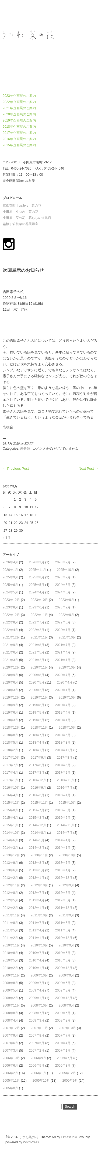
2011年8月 (10, 923)
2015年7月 (36, 810)
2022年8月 (10, 622)
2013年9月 (10, 863)
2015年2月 (63, 818)
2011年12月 (63, 908)
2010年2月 (10, 968)
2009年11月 (11, 975)
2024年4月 (36, 592)
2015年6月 (63, 810)
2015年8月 (10, 810)
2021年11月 (39, 637)
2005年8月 (10, 1088)
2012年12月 (63, 878)
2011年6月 (63, 923)
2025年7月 (63, 577)
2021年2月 (36, 660)
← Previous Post (16, 469)
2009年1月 (36, 998)
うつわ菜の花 (12, 14)
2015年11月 (39, 803)
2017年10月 (11, 757)
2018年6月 (63, 735)
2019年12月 (11, 697)
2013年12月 (11, 855)
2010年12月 (63, 938)
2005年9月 (70, 1080)
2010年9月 (66, 945)
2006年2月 (10, 1073)
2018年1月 (36, 750)
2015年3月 (36, 818)
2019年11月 (39, 697)
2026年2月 (63, 562)
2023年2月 (63, 607)
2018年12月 (11, 727)
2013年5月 (36, 870)
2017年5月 (63, 765)
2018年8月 (10, 735)
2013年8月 (36, 863)
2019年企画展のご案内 (19, 120)
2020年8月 (36, 675)
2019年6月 (10, 712)
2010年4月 (36, 960)
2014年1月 (63, 848)
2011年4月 (36, 930)
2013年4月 (63, 870)
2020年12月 (11, 667)
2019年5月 (36, 712)
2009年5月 (10, 990)
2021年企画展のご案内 (19, 108)
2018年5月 (10, 742)
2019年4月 (63, 712)
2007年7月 (63, 1035)
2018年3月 (63, 742)
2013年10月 (67, 855)
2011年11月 (11, 915)
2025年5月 (36, 585)
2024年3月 (63, 592)
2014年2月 (36, 848)
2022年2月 (36, 630)
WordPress (31, 1142)
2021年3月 (10, 660)
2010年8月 (10, 953)
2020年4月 (64, 682)
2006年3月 (63, 1065)
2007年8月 (36, 1035)
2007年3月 (10, 1050)
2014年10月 (11, 833)
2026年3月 (36, 562)
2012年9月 (66, 885)
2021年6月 (10, 652)
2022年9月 (66, 615)
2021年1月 (63, 660)
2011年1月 (36, 938)
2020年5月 (36, 682)
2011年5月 (10, 930)
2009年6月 (63, 983)
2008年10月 (39, 1005)
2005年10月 (41, 1080)
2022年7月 (36, 622)
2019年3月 (10, 720)
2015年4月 (10, 818)
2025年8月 (36, 577)
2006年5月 (36, 1065)
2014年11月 (65, 825)
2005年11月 (11, 1080)
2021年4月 (63, 652)
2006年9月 (38, 1058)
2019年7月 (63, 705)
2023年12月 (11, 600)
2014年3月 (10, 848)
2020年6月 (10, 682)
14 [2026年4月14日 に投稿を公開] (10, 515)
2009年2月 (10, 998)
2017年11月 (63, 750)
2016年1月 (63, 795)
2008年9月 (66, 1005)
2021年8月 (36, 645)
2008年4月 (10, 1020)
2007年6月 (10, 1043)
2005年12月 (67, 1073)
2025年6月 (10, 585)
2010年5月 (10, 960)
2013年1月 (36, 878)
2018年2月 (10, 750)
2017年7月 (10, 765)
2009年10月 (39, 975)
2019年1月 (63, 720)
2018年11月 (39, 727)
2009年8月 (10, 983)
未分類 (25, 448)
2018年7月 (36, 735)
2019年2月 (36, 720)
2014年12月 (37, 825)
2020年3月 (10, 690)
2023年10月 (39, 600)
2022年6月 (63, 622)
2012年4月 (36, 900)
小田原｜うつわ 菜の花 (20, 212)
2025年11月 (37, 570)
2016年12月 (37, 780)
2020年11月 (39, 667)
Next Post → (88, 469)
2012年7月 (36, 893)
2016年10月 (11, 788)
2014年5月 (36, 840)
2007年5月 (36, 1043)
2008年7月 (36, 1013)
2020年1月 (63, 690)
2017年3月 (36, 772)
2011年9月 (66, 915)
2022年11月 (39, 615)
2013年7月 (63, 863)
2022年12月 (11, 615)
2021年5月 (36, 652)
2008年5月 (63, 1013)
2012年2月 (10, 908)
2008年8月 (10, 1013)
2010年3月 (63, 960)
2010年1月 (36, 968)
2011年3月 (63, 930)
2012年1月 (36, 908)
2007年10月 (67, 1028)
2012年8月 (10, 893)
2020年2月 (36, 690)
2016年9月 (38, 788)
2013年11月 (39, 855)
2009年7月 (36, 983)
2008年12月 (63, 998)
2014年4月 (63, 840)
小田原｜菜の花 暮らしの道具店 (27, 218)
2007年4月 (63, 1043)
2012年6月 (63, 893)
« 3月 (7, 537)
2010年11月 (11, 945)
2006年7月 (64, 1058)
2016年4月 (10, 795)
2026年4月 (10, 562)
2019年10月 (67, 697)
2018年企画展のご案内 (19, 126)
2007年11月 (39, 1028)
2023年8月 (10, 607)
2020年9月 (10, 675)
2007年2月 (36, 1050)
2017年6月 (36, 765)
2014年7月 (64, 833)
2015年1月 (10, 825)
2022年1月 (63, 630)
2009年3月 (63, 990)
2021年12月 (11, 637)
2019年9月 (10, 705)
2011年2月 (10, 938)
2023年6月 (36, 607)
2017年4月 (10, 772)
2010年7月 (36, 953)
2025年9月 (10, 577)
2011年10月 (39, 915)
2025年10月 (65, 570)
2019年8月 (36, 705)
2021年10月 (67, 637)
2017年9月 (38, 757)
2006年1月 (38, 1073)
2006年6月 (10, 1065)
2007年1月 (63, 1050)
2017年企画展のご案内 (19, 133)
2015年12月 (11, 803)
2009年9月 (66, 975)
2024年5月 (10, 592)
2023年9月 (66, 600)
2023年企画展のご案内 (19, 96)
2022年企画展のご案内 (19, 102)
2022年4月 (10, 630)
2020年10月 (67, 667)
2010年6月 (63, 953)
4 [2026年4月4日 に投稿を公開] (31, 499)
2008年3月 (36, 1020)
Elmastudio (69, 1137)
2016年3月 (36, 795)
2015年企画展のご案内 (19, 145)
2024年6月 (63, 585)
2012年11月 (11, 885)
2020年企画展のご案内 (19, 114)
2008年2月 (63, 1020)
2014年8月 (38, 833)
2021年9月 (10, 645)
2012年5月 (10, 900)
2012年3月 (63, 900)
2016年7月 (64, 788)
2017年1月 (10, 780)
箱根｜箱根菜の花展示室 (20, 224)
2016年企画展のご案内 (19, 139)
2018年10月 (67, 727)
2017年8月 (64, 757)
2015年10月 (67, 803)
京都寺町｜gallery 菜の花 (22, 205)
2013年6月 (10, 870)
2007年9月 (10, 1035)
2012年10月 (39, 885)
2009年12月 (63, 968)
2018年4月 (36, 742)
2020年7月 (63, 675)
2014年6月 (10, 840)
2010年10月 (39, 945)
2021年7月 (63, 645)
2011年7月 (36, 923)
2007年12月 (11, 1028)
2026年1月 (10, 570)
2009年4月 (36, 990)
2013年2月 (10, 878)
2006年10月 (11, 1058)
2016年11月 (65, 780)
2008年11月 (11, 1005)
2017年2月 (63, 772)
